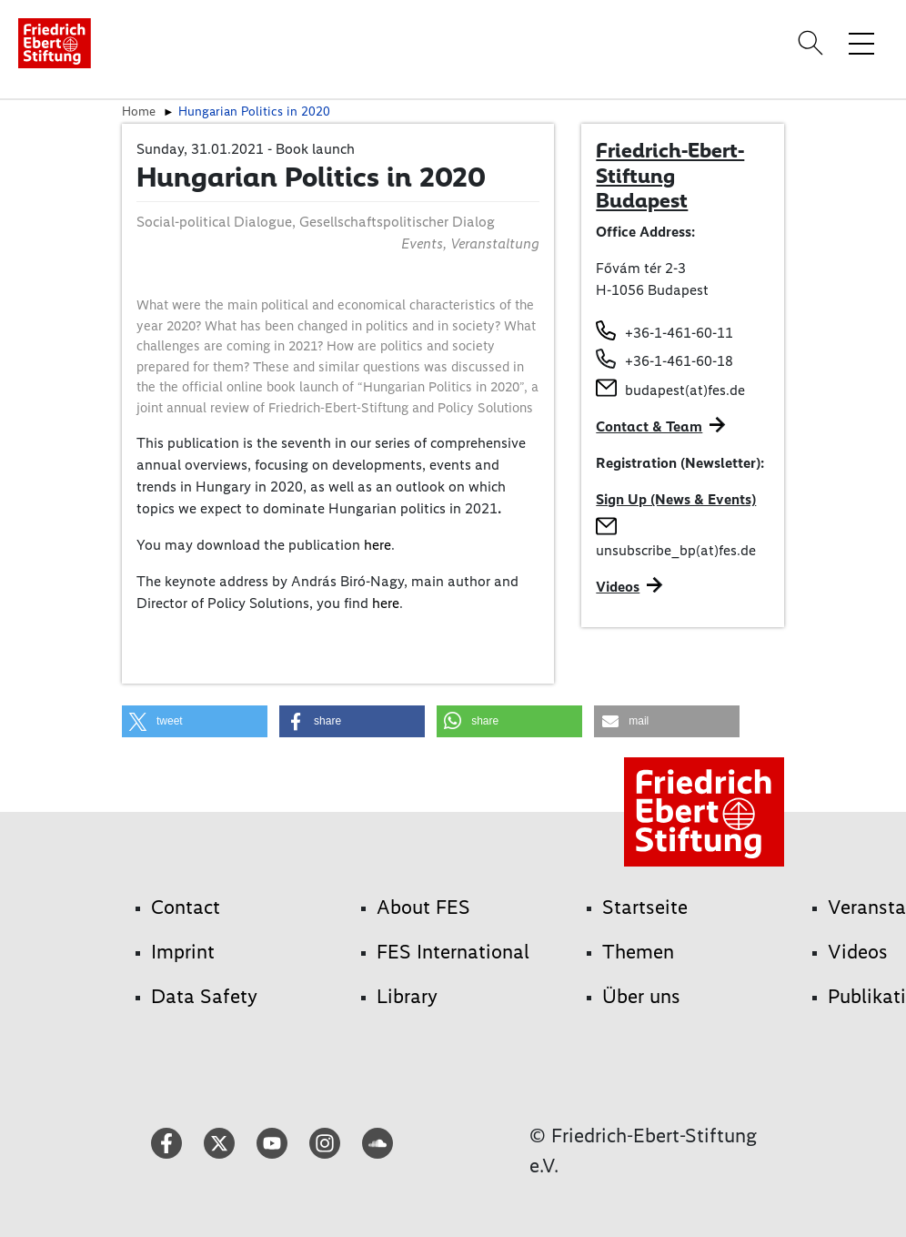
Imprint (183, 951)
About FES (423, 907)
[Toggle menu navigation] (861, 42)
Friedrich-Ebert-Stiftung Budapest (670, 175)
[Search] (813, 42)
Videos (617, 586)
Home (139, 111)
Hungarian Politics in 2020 (254, 111)
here (377, 544)
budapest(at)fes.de (685, 390)
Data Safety (204, 996)
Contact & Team (649, 426)
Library (407, 996)
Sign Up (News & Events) (676, 499)
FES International (453, 951)
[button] (194, 721)
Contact (185, 907)
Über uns (641, 996)
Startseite (645, 907)
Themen (638, 951)
